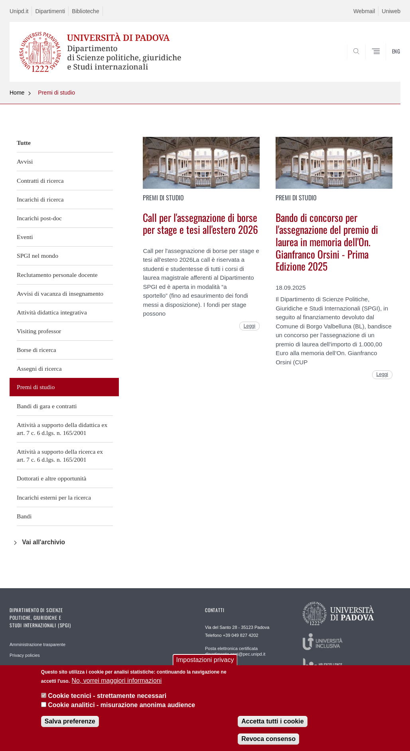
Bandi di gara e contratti (47, 406)
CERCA (369, 62)
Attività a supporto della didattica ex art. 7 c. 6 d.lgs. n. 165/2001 (62, 428)
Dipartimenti (50, 11)
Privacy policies (25, 655)
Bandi (24, 516)
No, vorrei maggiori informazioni (116, 680)
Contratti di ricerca (40, 180)
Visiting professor (39, 331)
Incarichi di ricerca (40, 199)
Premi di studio (56, 92)
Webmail (364, 11)
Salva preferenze (70, 721)
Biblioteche (85, 11)
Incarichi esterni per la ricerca (54, 497)
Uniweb (391, 11)
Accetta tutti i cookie (272, 721)
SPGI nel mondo (37, 255)
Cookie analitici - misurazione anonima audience (121, 705)
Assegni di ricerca (39, 368)
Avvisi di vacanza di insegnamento (60, 293)
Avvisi (25, 161)
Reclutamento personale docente (57, 274)
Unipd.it (19, 11)
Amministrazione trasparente (37, 644)
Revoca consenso (268, 738)
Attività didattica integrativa (52, 312)
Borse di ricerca (36, 349)
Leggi (249, 326)
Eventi (25, 236)
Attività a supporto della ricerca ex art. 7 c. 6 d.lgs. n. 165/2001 (60, 455)
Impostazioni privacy (205, 659)
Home (17, 92)
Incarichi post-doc (39, 218)
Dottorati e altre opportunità (52, 478)
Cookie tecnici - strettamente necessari (107, 695)
